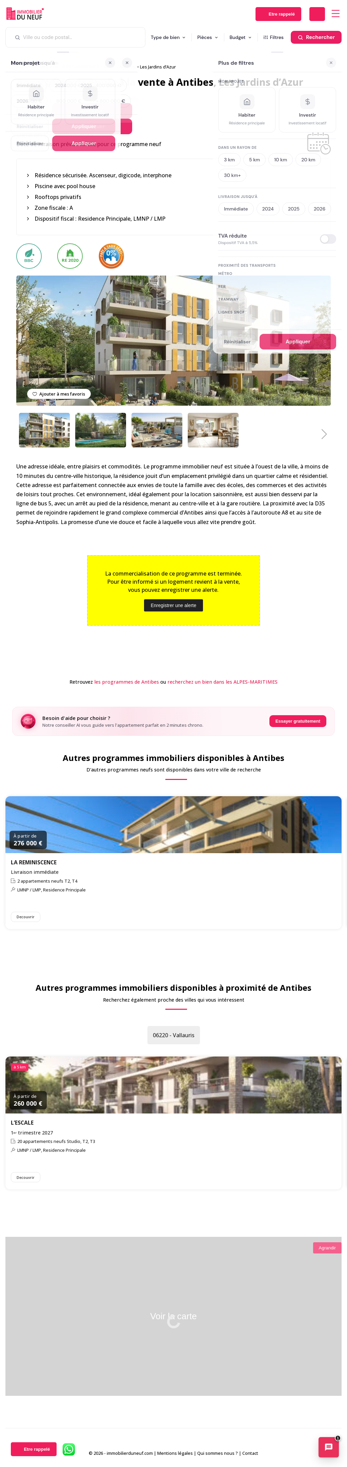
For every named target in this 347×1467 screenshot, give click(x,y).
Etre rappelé (282, 14)
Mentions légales (175, 1453)
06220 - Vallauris (174, 1035)
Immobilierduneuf (25, 13)
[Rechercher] (316, 37)
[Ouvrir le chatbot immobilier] (329, 1448)
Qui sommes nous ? (217, 1453)
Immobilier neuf (32, 67)
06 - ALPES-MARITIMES (76, 67)
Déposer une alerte (317, 14)
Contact (250, 1453)
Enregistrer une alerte (174, 605)
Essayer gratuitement (297, 721)
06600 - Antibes (119, 67)
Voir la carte (173, 1316)
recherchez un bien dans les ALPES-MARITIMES (222, 682)
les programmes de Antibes (126, 682)
